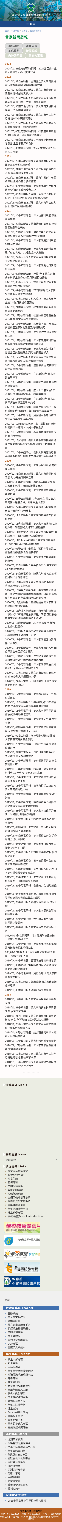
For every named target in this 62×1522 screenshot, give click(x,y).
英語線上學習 (15, 1416)
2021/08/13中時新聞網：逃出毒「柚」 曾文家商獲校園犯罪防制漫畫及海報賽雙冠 (31, 325)
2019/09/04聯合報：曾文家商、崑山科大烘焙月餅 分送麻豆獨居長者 (30, 829)
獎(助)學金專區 (16, 1393)
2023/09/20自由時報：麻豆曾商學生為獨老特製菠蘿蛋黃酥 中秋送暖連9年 (30, 125)
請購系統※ (14, 1321)
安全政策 (37, 1510)
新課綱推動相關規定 (19, 1328)
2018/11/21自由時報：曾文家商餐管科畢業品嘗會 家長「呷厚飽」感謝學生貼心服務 (30, 1017)
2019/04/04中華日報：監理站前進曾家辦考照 (30, 960)
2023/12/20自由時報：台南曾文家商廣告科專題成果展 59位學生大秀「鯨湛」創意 (30, 100)
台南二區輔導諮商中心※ (21, 1447)
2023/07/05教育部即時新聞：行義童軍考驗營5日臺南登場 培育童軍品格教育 (30, 133)
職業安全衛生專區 (18, 1484)
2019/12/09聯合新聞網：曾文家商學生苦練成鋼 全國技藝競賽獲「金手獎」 (30, 729)
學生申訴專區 (15, 1359)
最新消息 (14, 46)
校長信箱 (13, 1178)
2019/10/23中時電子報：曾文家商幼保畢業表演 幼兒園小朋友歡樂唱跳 (30, 812)
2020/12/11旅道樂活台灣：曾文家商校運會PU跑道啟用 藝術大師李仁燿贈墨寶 (31, 533)
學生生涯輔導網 (16, 1404)
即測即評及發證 (16, 1469)
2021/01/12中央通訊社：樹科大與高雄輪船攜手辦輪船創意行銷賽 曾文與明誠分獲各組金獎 (30, 454)
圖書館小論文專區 (18, 1423)
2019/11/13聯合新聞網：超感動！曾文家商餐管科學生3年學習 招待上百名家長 (30, 770)
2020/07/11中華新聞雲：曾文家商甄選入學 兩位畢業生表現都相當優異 (31, 649)
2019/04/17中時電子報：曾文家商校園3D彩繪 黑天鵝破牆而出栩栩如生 (31, 945)
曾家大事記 (36, 55)
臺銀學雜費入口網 (18, 1389)
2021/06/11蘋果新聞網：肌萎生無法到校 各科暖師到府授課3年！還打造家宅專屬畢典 (30, 409)
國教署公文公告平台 (19, 1458)
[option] (31, 1118)
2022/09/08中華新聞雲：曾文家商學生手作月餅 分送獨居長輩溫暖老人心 (30, 187)
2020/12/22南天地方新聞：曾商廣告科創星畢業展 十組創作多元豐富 (30, 508)
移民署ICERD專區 (17, 1454)
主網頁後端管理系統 (19, 1197)
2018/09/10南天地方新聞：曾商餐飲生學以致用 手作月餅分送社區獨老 (30, 1064)
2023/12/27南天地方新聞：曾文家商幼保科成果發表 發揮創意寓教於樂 (30, 91)
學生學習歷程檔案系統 (20, 1371)
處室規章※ (14, 1481)
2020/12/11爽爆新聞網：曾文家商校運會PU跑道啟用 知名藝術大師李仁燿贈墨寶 (31, 525)
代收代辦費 (14, 1466)
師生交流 (13, 1408)
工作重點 (14, 51)
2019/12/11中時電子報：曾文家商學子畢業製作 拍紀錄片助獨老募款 (30, 712)
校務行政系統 (15, 1193)
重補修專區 (14, 1367)
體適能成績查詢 (16, 1401)
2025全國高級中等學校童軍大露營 (27, 1500)
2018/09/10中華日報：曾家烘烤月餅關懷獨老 (30, 1041)
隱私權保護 (25, 1510)
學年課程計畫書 (16, 1205)
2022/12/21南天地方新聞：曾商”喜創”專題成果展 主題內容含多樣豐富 (30, 179)
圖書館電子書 (15, 1420)
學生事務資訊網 (16, 1451)
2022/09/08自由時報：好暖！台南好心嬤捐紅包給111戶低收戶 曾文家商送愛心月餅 (30, 196)
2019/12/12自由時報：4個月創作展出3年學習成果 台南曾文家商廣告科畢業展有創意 (30, 704)
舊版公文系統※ (16, 1347)
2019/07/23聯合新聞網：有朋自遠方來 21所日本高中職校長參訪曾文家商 (31, 870)
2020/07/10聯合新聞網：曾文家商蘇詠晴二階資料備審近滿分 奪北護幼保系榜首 (30, 658)
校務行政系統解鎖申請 (20, 1374)
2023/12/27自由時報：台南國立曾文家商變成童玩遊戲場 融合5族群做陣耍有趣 (30, 83)
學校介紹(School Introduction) (26, 1216)
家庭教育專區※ (16, 1462)
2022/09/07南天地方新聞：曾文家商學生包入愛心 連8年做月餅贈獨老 (30, 204)
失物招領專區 (15, 1186)
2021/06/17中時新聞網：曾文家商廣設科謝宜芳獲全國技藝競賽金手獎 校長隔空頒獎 (30, 350)
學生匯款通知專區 (18, 1397)
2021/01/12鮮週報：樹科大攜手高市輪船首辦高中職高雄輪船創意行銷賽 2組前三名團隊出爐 (30, 444)
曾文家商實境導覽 (18, 1171)
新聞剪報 (31, 51)
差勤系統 (13, 1313)
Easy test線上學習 (18, 1412)
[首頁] (7, 30)
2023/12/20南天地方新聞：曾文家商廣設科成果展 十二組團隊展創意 (30, 108)
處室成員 (31, 46)
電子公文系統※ (16, 1317)
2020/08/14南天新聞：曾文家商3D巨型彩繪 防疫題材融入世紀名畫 (29, 583)
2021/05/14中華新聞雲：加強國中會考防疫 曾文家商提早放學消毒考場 (31, 417)
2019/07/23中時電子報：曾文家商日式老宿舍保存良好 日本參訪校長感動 (30, 879)
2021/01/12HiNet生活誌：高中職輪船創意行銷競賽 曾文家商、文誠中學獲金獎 (30, 425)
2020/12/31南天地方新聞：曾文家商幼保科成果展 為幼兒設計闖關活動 (30, 475)
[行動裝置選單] (31, 24)
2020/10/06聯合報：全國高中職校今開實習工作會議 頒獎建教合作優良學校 (30, 550)
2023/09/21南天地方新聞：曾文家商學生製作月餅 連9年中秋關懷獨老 (30, 116)
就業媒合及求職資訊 (19, 1386)
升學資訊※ (14, 1382)
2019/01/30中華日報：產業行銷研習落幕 (28, 990)
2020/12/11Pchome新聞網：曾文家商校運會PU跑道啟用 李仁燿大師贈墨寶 (30, 542)
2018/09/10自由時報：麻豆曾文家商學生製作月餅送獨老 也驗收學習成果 (30, 1055)
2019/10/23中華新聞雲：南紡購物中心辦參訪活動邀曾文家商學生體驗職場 (30, 804)
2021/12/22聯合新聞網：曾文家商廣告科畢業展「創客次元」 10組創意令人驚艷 (30, 250)
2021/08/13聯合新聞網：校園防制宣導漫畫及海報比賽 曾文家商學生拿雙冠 (30, 317)
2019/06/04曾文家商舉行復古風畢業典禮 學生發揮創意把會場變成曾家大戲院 (31, 895)
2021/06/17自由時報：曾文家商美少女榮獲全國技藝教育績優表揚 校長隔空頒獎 (30, 359)
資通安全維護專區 (18, 1340)
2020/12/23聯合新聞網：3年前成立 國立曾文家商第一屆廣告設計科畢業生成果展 (30, 500)
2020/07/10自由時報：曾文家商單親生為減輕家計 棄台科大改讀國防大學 (30, 674)
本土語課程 (14, 1336)
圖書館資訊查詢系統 (19, 1201)
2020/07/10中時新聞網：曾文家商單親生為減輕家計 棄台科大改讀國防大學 (30, 666)
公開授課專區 (15, 1332)
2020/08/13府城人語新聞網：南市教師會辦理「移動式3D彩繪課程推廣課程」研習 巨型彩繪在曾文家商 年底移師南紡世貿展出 (31, 614)
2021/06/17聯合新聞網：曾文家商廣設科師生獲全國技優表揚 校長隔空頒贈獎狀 (30, 342)
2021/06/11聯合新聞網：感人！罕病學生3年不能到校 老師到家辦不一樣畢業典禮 (30, 392)
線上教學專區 (15, 1212)
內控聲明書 (15, 55)
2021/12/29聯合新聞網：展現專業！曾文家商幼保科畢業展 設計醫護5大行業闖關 (30, 234)
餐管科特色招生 (16, 1175)
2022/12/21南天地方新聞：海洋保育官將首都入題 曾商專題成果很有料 (30, 171)
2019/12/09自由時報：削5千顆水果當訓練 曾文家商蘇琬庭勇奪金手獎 (30, 737)
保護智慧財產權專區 (19, 1443)
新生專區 (13, 1363)
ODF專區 (13, 1343)
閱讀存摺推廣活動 (18, 1427)
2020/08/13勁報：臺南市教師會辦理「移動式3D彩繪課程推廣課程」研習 (30, 633)
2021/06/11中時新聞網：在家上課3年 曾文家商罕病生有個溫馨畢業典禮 (30, 400)
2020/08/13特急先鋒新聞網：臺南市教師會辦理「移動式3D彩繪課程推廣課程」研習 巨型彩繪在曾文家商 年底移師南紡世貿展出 (31, 594)
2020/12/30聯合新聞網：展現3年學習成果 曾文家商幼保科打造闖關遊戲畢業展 (30, 483)
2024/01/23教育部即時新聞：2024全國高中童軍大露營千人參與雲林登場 (31, 70)
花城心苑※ (14, 1488)
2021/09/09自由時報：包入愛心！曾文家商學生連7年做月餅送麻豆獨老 (30, 300)
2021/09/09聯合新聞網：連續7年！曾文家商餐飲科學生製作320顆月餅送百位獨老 (30, 275)
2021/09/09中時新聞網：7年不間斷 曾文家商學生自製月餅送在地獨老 (30, 292)
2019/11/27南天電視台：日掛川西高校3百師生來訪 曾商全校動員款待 (30, 754)
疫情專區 (13, 1182)
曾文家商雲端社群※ (19, 1325)
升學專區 (13, 1378)
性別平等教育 (15, 1439)
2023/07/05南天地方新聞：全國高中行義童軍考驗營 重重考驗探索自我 (30, 141)
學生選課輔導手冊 (18, 1209)
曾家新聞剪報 (15, 1190)
